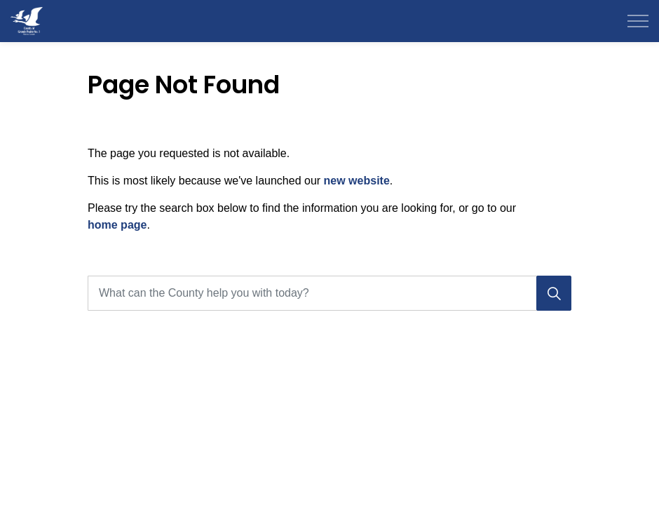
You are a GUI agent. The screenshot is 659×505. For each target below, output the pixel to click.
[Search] (553, 293)
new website (357, 181)
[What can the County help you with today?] (329, 293)
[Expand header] (638, 21)
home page (117, 225)
